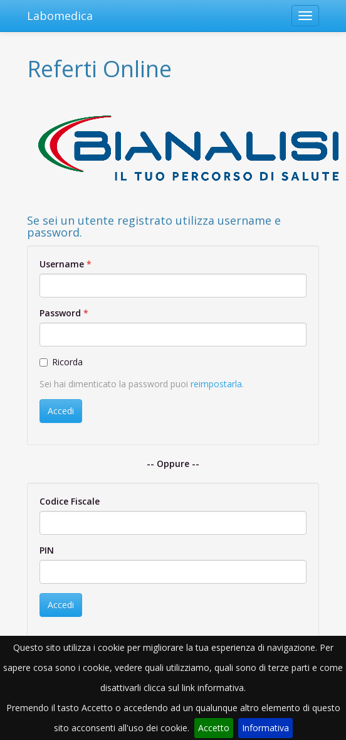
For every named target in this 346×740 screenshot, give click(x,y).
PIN (46, 550)
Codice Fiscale (69, 501)
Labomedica (60, 15)
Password (60, 313)
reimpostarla (216, 384)
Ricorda (61, 362)
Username (61, 264)
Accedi (61, 411)
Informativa (265, 728)
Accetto (213, 728)
